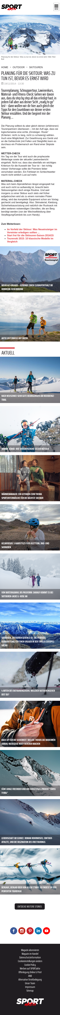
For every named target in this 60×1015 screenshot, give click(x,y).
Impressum (30, 986)
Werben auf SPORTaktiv (30, 968)
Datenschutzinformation (30, 957)
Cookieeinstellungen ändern (30, 961)
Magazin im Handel (30, 953)
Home (4, 67)
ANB (30, 975)
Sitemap (30, 990)
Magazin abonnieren (30, 950)
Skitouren (36, 67)
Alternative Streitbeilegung (30, 979)
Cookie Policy (30, 964)
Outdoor (19, 67)
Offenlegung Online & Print (30, 972)
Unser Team (30, 983)
